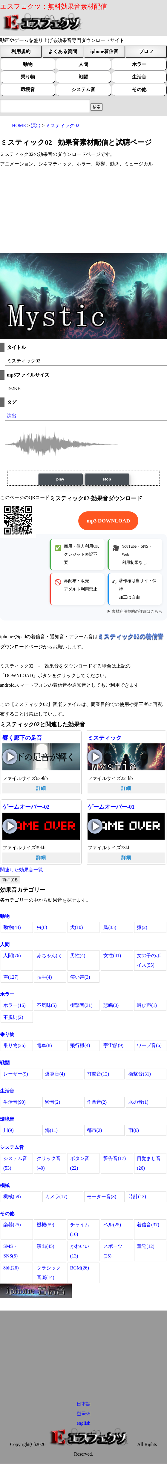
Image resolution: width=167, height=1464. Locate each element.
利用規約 (20, 51)
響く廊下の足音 (22, 738)
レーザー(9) (15, 1073)
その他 (139, 89)
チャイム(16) (79, 1229)
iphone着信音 (104, 51)
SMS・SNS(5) (10, 1251)
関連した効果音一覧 (21, 869)
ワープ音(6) (149, 1045)
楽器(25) (12, 1224)
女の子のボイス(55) (149, 960)
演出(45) (45, 1246)
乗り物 (28, 76)
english (83, 1423)
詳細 (41, 788)
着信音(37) (148, 1224)
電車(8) (44, 1045)
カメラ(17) (56, 1196)
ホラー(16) (14, 1005)
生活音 (139, 76)
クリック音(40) (49, 1163)
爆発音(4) (55, 1073)
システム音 (83, 89)
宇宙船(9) (113, 1045)
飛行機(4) (80, 1045)
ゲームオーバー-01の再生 (95, 826)
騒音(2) (52, 1102)
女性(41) (112, 955)
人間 (83, 64)
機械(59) (12, 1196)
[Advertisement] (83, 211)
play (60, 479)
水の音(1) (138, 1102)
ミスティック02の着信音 (130, 636)
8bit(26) (11, 1267)
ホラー (139, 64)
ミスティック (105, 738)
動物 (28, 64)
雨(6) (133, 1130)
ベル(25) (112, 1224)
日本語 (83, 1403)
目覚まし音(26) (149, 1163)
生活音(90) (14, 1102)
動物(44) (12, 927)
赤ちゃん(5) (49, 955)
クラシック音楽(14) (49, 1272)
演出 (11, 415)
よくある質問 (62, 51)
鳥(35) (109, 927)
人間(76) (12, 955)
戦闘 (83, 76)
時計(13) (137, 1196)
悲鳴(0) (111, 1005)
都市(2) (94, 1130)
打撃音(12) (98, 1073)
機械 (5, 1185)
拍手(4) (44, 977)
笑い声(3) (80, 977)
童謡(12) (145, 1246)
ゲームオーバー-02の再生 (9, 826)
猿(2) (142, 927)
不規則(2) (13, 1017)
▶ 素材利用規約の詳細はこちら (134, 611)
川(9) (8, 1130)
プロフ (146, 51)
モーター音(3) (102, 1196)
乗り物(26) (14, 1045)
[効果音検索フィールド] (96, 107)
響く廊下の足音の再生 (9, 756)
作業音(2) (97, 1102)
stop (106, 479)
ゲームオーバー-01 (111, 807)
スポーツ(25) (112, 1251)
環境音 (28, 89)
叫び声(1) (147, 1005)
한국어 (83, 1413)
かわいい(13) (79, 1251)
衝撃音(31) (81, 1005)
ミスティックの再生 (95, 756)
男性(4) (77, 955)
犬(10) (76, 927)
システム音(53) (15, 1163)
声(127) (11, 977)
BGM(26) (79, 1267)
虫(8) (42, 927)
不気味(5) (47, 1005)
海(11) (51, 1130)
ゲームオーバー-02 (26, 807)
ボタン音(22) (79, 1163)
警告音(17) (114, 1158)
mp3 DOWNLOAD (108, 521)
